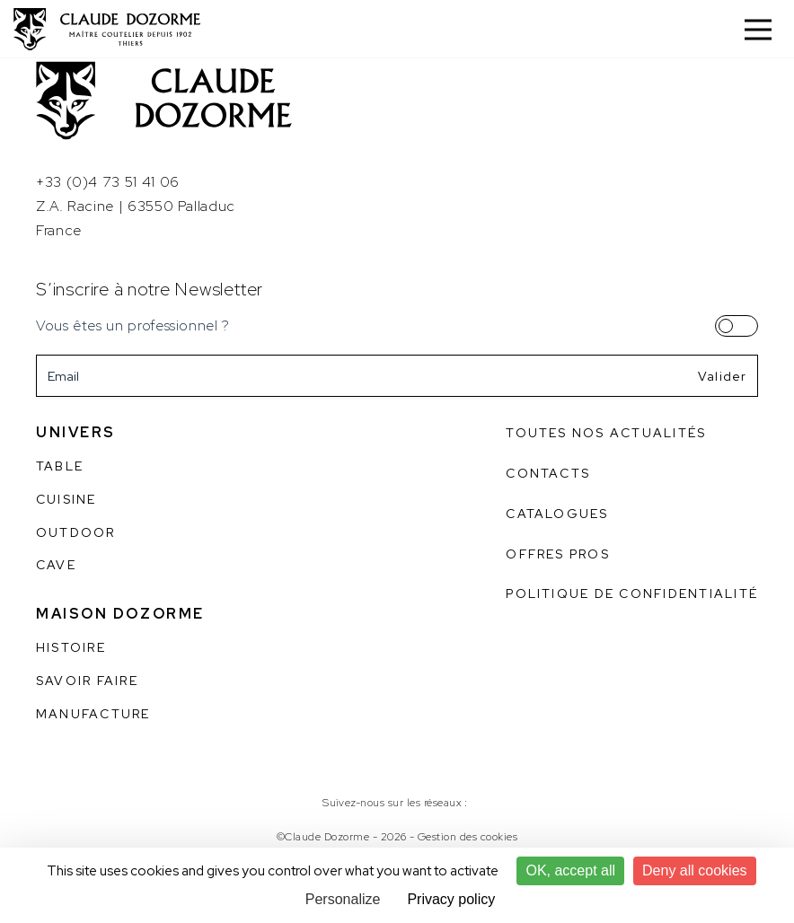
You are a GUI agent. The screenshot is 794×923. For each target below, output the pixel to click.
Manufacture (93, 714)
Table (60, 466)
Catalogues (557, 513)
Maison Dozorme (120, 613)
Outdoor (76, 532)
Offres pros (558, 554)
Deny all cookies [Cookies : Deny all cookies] (694, 870)
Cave (56, 565)
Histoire (71, 647)
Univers (76, 432)
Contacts (548, 473)
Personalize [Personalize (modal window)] (343, 899)
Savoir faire (87, 680)
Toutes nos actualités (606, 433)
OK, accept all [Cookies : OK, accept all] (570, 870)
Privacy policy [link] (451, 899)
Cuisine (66, 499)
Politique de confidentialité (632, 593)
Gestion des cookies (467, 837)
